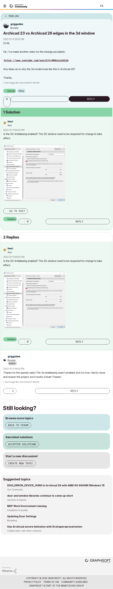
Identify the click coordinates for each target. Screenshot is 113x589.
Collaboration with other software (24, 530)
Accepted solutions (22, 444)
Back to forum (18, 425)
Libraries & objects (16, 499)
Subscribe (39, 99)
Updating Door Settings (21, 516)
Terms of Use (51, 582)
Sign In (108, 6)
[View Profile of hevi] (10, 121)
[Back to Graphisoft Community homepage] (19, 5)
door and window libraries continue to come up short (40, 495)
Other (21, 91)
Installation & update (17, 510)
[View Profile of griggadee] (16, 24)
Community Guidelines (74, 582)
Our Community (15, 489)
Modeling (12, 520)
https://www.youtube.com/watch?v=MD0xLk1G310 (36, 60)
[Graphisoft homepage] (98, 561)
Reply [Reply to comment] (79, 221)
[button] (7, 104)
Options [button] (108, 15)
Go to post (17, 211)
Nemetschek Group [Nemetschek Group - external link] (72, 585)
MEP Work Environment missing (27, 506)
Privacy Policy (32, 582)
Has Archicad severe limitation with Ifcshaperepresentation (44, 526)
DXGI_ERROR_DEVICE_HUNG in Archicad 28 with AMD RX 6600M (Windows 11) (56, 485)
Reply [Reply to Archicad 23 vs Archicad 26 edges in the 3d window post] (91, 99)
